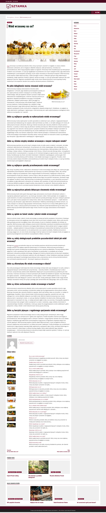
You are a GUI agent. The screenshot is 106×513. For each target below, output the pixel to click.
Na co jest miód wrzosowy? (37, 356)
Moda (75, 48)
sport (75, 72)
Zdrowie (9, 22)
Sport (75, 70)
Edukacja (76, 34)
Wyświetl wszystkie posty (27, 343)
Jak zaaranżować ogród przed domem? (86, 503)
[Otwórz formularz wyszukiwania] (89, 12)
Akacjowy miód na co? (35, 430)
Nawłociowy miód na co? (36, 362)
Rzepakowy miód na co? (36, 374)
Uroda (75, 86)
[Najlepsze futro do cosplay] (41, 494)
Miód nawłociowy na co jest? (37, 436)
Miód (8, 66)
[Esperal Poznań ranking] (17, 468)
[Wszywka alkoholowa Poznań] (60, 468)
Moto (75, 50)
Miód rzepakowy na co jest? (37, 424)
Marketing (76, 45)
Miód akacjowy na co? (35, 381)
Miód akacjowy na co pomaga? (38, 411)
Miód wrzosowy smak (35, 442)
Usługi (53, 473)
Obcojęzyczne (77, 56)
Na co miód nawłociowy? (36, 368)
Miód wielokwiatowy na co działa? (38, 399)
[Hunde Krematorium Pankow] (65, 494)
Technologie (76, 75)
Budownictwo (77, 29)
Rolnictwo (76, 64)
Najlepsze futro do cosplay (36, 503)
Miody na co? (33, 418)
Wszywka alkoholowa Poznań (57, 476)
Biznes (75, 26)
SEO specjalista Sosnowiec (13, 503)
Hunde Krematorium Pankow (61, 503)
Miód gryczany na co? (35, 387)
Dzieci (75, 31)
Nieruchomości (77, 53)
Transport (76, 78)
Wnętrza (76, 91)
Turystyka (76, 81)
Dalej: (54, 451)
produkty (16, 245)
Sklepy (75, 67)
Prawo (75, 59)
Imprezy (75, 42)
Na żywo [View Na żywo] (95, 12)
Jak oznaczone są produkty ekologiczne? (35, 477)
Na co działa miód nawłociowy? (38, 405)
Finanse (75, 37)
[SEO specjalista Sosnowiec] (18, 494)
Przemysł (76, 61)
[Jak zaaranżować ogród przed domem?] (88, 494)
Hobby (75, 39)
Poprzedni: (22, 451)
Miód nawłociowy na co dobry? (38, 393)
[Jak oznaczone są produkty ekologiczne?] (38, 468)
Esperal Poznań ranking (13, 476)
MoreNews (61, 511)
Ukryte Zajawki (12, 473)
